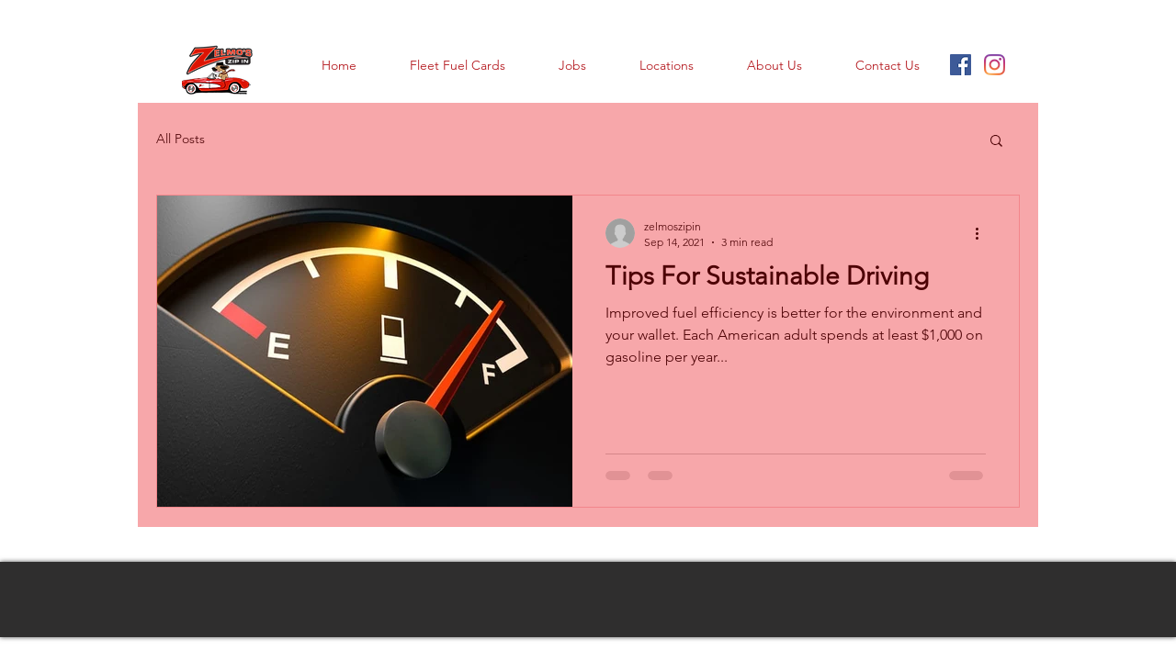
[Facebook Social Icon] (960, 64)
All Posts (180, 138)
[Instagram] (994, 64)
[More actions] (983, 233)
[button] (996, 141)
